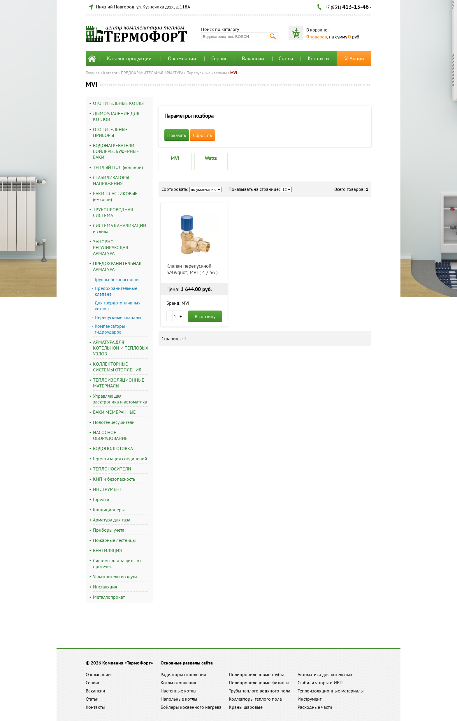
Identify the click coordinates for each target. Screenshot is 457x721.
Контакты (318, 58)
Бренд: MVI (177, 303)
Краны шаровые (246, 707)
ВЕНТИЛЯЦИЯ (107, 550)
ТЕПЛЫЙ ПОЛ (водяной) (118, 167)
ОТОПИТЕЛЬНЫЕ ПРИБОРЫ (110, 132)
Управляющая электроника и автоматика (120, 399)
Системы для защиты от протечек (117, 563)
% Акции (354, 58)
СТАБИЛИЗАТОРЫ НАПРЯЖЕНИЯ (111, 180)
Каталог (110, 72)
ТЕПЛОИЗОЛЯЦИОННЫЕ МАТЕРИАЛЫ (118, 383)
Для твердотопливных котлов (117, 305)
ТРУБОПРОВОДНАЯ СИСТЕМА (113, 212)
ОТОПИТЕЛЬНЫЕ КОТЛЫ (118, 103)
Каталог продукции (129, 58)
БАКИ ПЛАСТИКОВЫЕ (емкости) (115, 196)
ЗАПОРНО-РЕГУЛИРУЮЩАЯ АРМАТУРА (110, 247)
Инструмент (309, 699)
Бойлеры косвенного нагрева (191, 707)
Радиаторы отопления (183, 674)
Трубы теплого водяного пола (259, 691)
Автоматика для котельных (325, 674)
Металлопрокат (109, 597)
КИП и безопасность (114, 479)
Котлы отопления (178, 682)
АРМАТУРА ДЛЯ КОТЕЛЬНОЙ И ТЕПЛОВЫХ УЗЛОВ (120, 348)
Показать (176, 135)
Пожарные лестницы (114, 540)
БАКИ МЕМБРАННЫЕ (114, 412)
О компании (182, 58)
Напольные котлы (179, 699)
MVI (233, 72)
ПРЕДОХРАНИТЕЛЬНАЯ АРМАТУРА (152, 72)
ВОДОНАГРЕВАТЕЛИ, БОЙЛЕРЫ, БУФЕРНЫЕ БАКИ (116, 151)
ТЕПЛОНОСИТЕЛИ (112, 469)
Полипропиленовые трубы (256, 674)
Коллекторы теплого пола (255, 699)
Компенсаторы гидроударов (110, 329)
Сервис (219, 58)
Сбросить (202, 135)
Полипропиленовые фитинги (259, 682)
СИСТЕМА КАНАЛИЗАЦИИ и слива (119, 228)
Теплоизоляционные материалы (331, 691)
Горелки (101, 499)
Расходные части (315, 707)
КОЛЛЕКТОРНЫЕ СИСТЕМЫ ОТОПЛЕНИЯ (117, 367)
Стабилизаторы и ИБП (320, 682)
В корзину (205, 316)
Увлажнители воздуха (115, 576)
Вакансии (253, 58)
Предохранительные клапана (116, 291)
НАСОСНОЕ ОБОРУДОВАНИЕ (110, 435)
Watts (211, 158)
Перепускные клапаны (207, 72)
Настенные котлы (178, 691)
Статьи (286, 58)
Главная (93, 72)
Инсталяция (105, 587)
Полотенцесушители (114, 422)
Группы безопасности (117, 279)
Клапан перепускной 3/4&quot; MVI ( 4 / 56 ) (192, 269)
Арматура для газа (111, 520)
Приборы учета (108, 530)
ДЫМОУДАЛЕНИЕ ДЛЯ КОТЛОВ (116, 116)
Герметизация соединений (120, 458)
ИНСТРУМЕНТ (107, 489)
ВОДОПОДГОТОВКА (113, 448)
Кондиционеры (109, 509)
